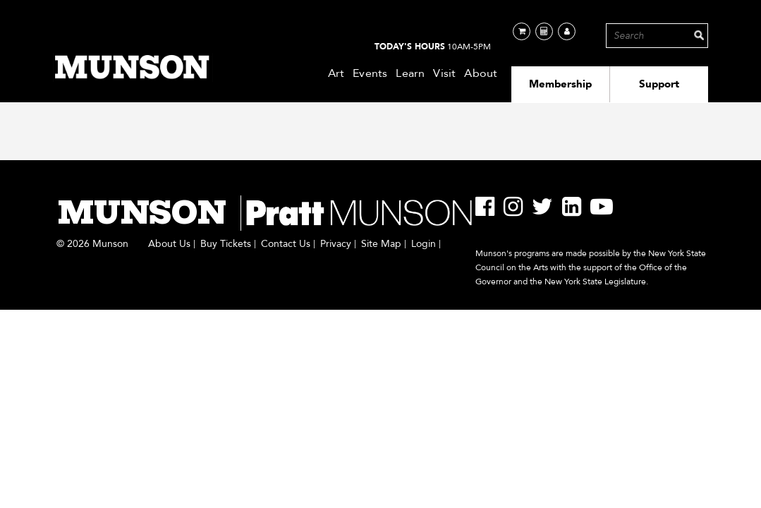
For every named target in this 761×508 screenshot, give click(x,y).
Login (423, 244)
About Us (169, 244)
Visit (444, 73)
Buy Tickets (225, 244)
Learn (410, 73)
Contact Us (285, 244)
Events (370, 73)
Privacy (335, 244)
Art (336, 73)
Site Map (381, 244)
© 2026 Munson (92, 244)
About (480, 73)
